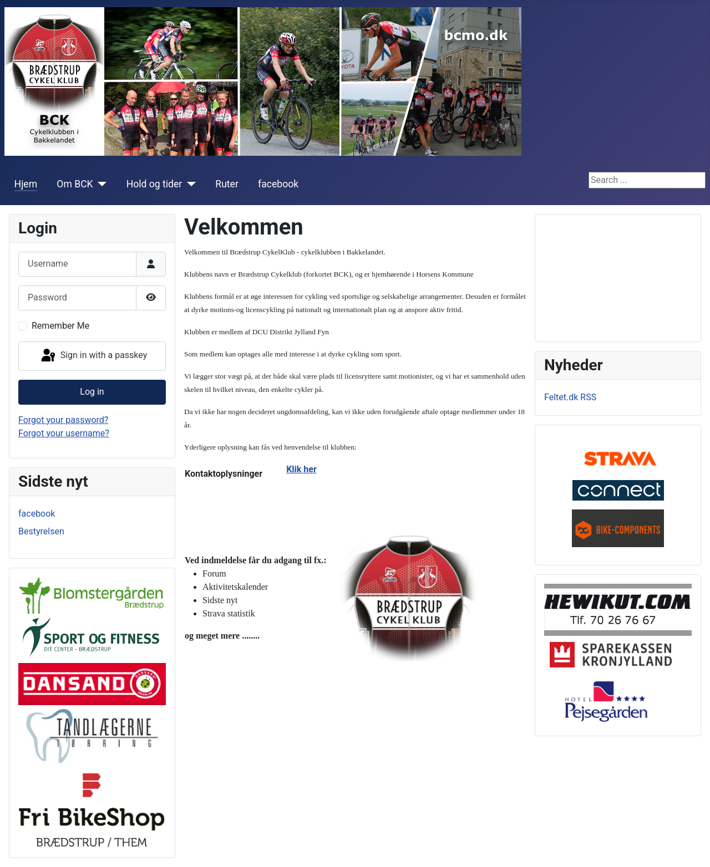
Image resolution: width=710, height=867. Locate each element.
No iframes (618, 276)
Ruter (227, 184)
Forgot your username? (63, 433)
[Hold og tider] (189, 184)
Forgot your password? (63, 420)
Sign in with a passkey (93, 356)
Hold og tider (154, 184)
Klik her (301, 469)
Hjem (26, 184)
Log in (92, 391)
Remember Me (60, 325)
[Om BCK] (100, 184)
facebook (278, 184)
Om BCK (75, 184)
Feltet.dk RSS (570, 397)
